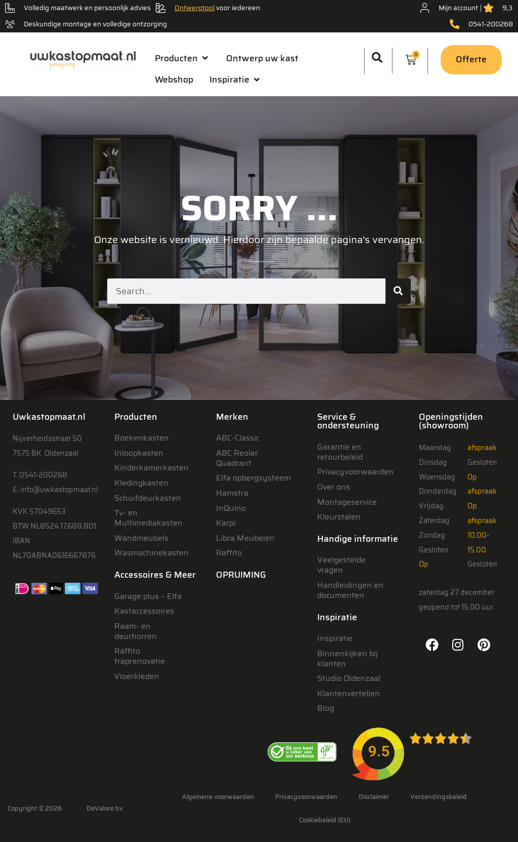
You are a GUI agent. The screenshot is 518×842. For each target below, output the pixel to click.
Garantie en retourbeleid (340, 451)
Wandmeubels (141, 538)
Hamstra (232, 493)
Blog (325, 708)
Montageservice (347, 502)
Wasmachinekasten (151, 552)
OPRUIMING (241, 575)
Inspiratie (335, 638)
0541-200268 (43, 474)
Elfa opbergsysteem (253, 477)
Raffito (229, 552)
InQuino (231, 508)
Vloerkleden (136, 676)
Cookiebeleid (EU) (325, 820)
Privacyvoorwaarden (355, 471)
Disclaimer (374, 796)
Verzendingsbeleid (438, 796)
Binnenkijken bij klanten (347, 658)
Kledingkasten (141, 482)
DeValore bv (105, 808)
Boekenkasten (141, 437)
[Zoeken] (398, 291)
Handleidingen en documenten (350, 590)
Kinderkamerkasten (151, 467)
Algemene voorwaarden (218, 796)
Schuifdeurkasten (147, 498)
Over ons (333, 486)
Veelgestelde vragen (341, 564)
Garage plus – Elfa (148, 596)
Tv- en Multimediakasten (148, 517)
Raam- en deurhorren (135, 631)
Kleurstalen (339, 516)
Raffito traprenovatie (139, 656)
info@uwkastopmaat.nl (59, 489)
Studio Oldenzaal (348, 678)
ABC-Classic (238, 437)
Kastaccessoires (144, 611)
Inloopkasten (138, 453)
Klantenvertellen (348, 693)
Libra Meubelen (245, 538)
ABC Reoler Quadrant (237, 458)
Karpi (226, 522)
